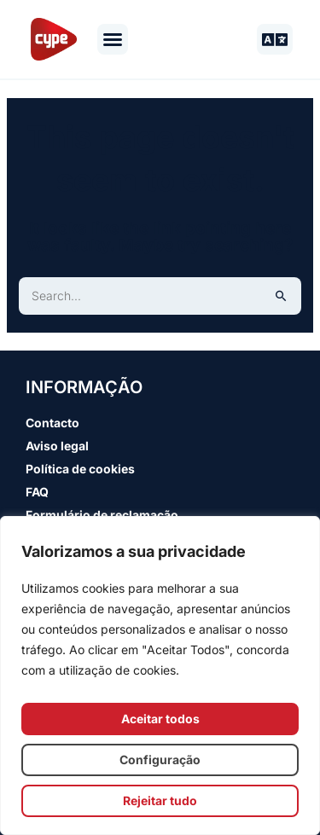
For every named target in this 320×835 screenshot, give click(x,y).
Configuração (160, 759)
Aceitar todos (160, 718)
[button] (112, 39)
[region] (160, 675)
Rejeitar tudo (160, 800)
